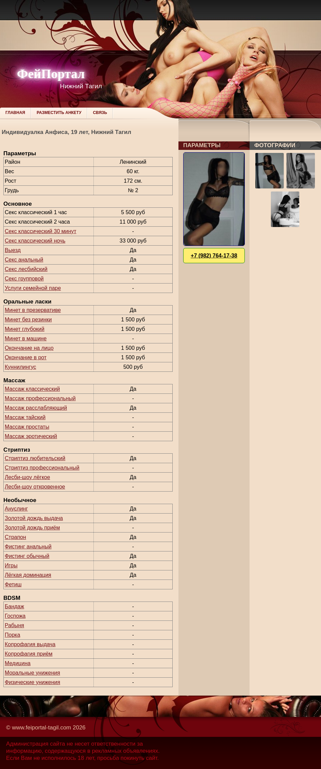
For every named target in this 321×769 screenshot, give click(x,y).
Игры (11, 565)
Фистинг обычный (27, 556)
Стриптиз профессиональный (42, 468)
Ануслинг (16, 509)
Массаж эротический (31, 436)
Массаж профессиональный (40, 398)
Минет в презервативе (33, 310)
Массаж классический (32, 389)
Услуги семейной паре (33, 288)
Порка (12, 635)
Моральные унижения (32, 673)
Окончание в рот (25, 357)
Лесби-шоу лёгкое (27, 477)
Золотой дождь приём (32, 527)
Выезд (13, 250)
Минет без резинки (28, 319)
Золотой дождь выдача (34, 518)
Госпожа (15, 616)
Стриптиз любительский (35, 458)
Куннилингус (20, 367)
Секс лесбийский (26, 269)
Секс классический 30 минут (40, 231)
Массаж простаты (27, 427)
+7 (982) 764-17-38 (214, 255)
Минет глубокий (24, 329)
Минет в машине (26, 338)
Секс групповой (24, 278)
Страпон (15, 537)
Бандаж (14, 606)
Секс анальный (24, 260)
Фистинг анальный (28, 546)
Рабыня (14, 625)
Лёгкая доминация (28, 575)
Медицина (17, 663)
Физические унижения (32, 682)
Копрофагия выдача (30, 644)
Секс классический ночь (35, 241)
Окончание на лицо (29, 348)
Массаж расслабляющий (36, 408)
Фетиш (13, 584)
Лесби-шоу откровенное (35, 487)
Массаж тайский (25, 417)
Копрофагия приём (28, 654)
